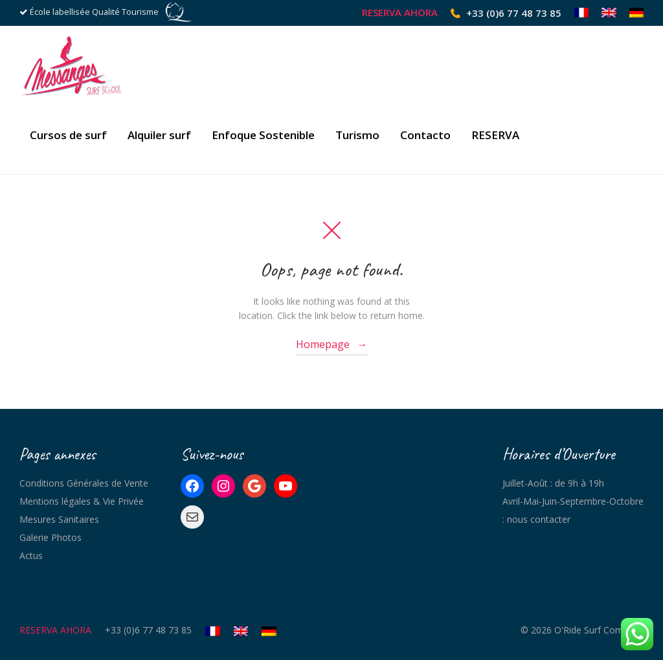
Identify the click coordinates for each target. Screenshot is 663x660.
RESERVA (495, 134)
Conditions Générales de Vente (83, 483)
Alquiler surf (159, 134)
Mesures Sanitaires (59, 519)
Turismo (357, 134)
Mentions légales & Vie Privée (81, 501)
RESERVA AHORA (400, 12)
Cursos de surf (68, 134)
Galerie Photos (50, 537)
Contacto (425, 134)
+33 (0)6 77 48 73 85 (513, 13)
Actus (31, 555)
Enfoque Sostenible (263, 134)
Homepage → (332, 344)
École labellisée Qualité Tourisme (94, 11)
